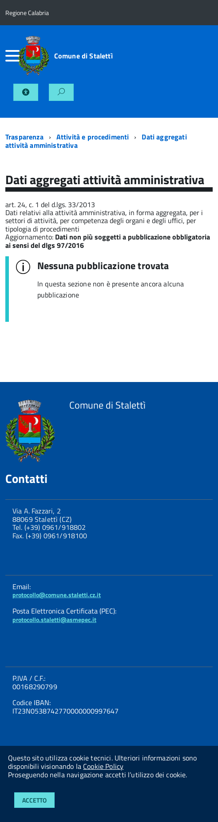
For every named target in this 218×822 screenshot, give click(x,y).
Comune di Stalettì (83, 55)
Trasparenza (24, 136)
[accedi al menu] (11, 56)
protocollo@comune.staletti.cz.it (56, 594)
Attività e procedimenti (92, 136)
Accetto (34, 800)
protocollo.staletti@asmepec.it (54, 619)
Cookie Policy (103, 766)
